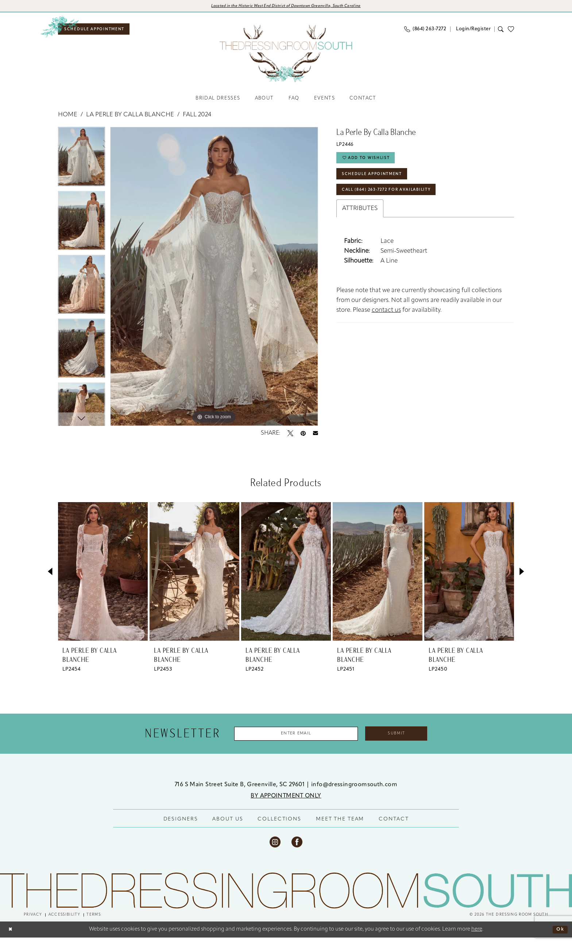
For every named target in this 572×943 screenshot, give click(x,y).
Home (67, 118)
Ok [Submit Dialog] (559, 935)
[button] (472, 31)
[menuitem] (100, 31)
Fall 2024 (197, 118)
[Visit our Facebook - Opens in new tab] (296, 847)
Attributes (360, 220)
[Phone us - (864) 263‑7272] (425, 31)
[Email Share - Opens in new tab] (315, 436)
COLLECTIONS (279, 824)
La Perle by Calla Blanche (130, 118)
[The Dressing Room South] (286, 896)
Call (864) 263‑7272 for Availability (396, 200)
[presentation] (103, 574)
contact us (386, 321)
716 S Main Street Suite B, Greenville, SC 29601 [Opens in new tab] (240, 790)
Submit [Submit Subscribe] (408, 738)
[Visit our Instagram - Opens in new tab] (275, 847)
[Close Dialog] (11, 934)
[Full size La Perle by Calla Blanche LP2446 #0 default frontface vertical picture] (214, 280)
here (476, 935)
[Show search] (501, 31)
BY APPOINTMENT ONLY (286, 801)
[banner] (286, 56)
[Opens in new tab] (286, 7)
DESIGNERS (180, 824)
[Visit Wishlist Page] (513, 31)
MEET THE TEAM (340, 824)
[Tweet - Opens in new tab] (290, 436)
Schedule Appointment (378, 181)
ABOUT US (227, 824)
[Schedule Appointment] (100, 31)
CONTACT (394, 824)
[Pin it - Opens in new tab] (303, 436)
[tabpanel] (81, 162)
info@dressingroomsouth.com (354, 790)
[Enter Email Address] (291, 738)
